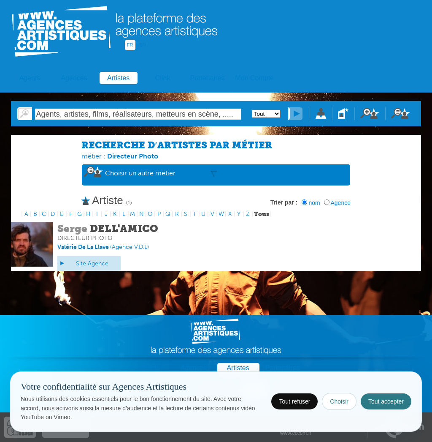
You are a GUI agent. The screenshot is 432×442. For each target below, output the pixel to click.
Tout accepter (386, 401)
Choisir (339, 401)
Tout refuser (294, 401)
